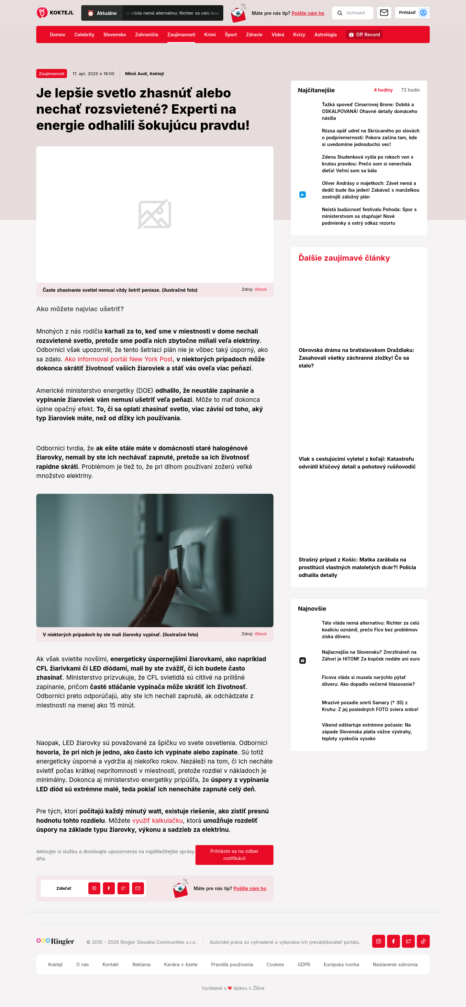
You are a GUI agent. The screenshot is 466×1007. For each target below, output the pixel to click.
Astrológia (326, 34)
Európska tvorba (341, 964)
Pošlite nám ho (308, 13)
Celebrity (84, 34)
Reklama (141, 964)
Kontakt (111, 964)
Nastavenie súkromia (395, 964)
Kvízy (299, 34)
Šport (231, 34)
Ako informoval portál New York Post (118, 359)
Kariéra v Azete (180, 964)
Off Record (368, 34)
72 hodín (410, 90)
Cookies (275, 964)
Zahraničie (147, 34)
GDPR (304, 964)
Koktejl (55, 964)
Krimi (210, 34)
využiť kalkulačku (157, 820)
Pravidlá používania (232, 964)
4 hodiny (383, 90)
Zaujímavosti (181, 34)
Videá (278, 34)
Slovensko (115, 34)
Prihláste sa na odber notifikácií (234, 855)
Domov (57, 34)
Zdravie (254, 34)
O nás (82, 964)
